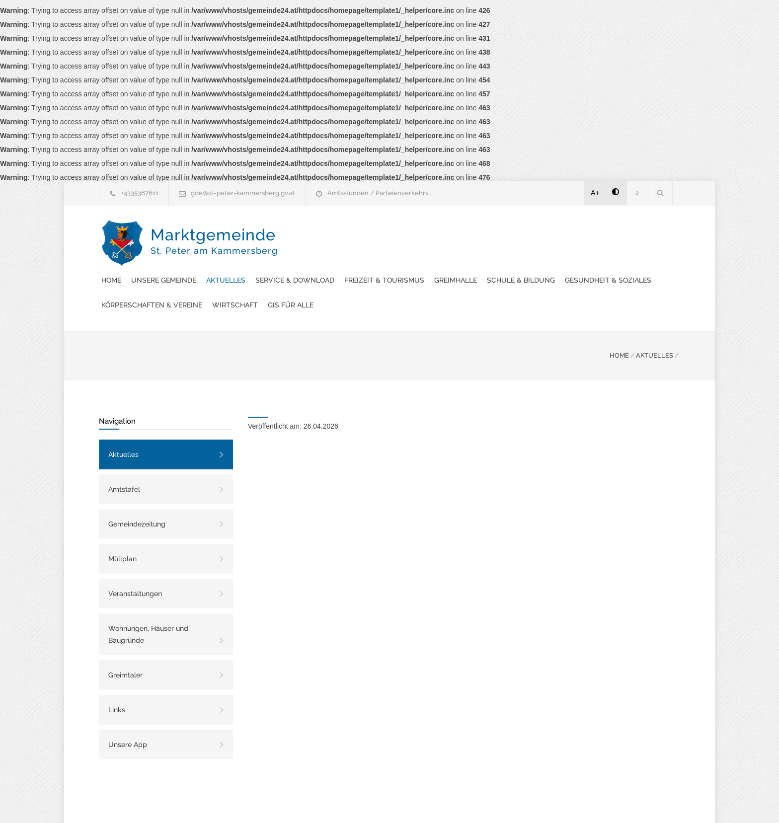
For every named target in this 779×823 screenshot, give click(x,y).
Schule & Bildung (322, 255)
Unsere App (127, 720)
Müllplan (122, 534)
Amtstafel (124, 464)
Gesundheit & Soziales (409, 255)
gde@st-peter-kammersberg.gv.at (243, 193)
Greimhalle (642, 230)
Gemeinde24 (306, 802)
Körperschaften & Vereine (512, 255)
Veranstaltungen (135, 569)
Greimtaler (125, 650)
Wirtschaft (596, 255)
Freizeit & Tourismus (571, 230)
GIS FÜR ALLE (310, 280)
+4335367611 (139, 193)
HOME (619, 330)
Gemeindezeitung (136, 499)
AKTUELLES (654, 330)
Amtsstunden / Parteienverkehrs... (380, 193)
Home (298, 230)
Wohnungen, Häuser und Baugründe (148, 609)
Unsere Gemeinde (350, 230)
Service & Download (481, 230)
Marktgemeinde (214, 253)
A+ (595, 193)
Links (116, 685)
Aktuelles (412, 230)
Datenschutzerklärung (518, 802)
